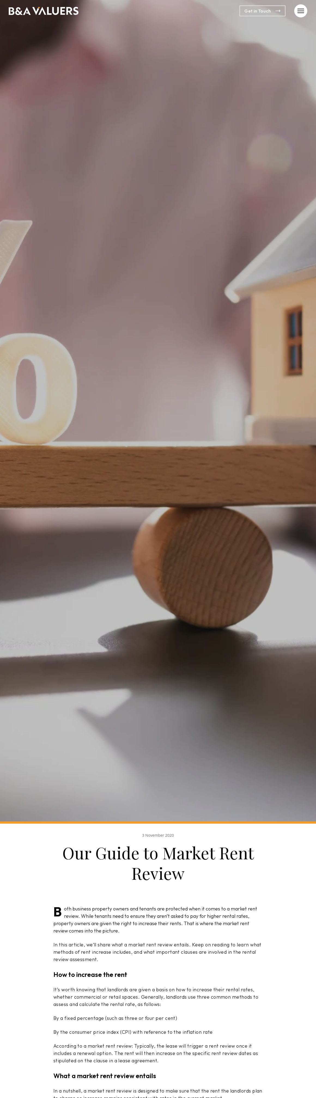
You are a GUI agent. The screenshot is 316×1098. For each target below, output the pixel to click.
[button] (300, 10)
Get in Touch (262, 11)
